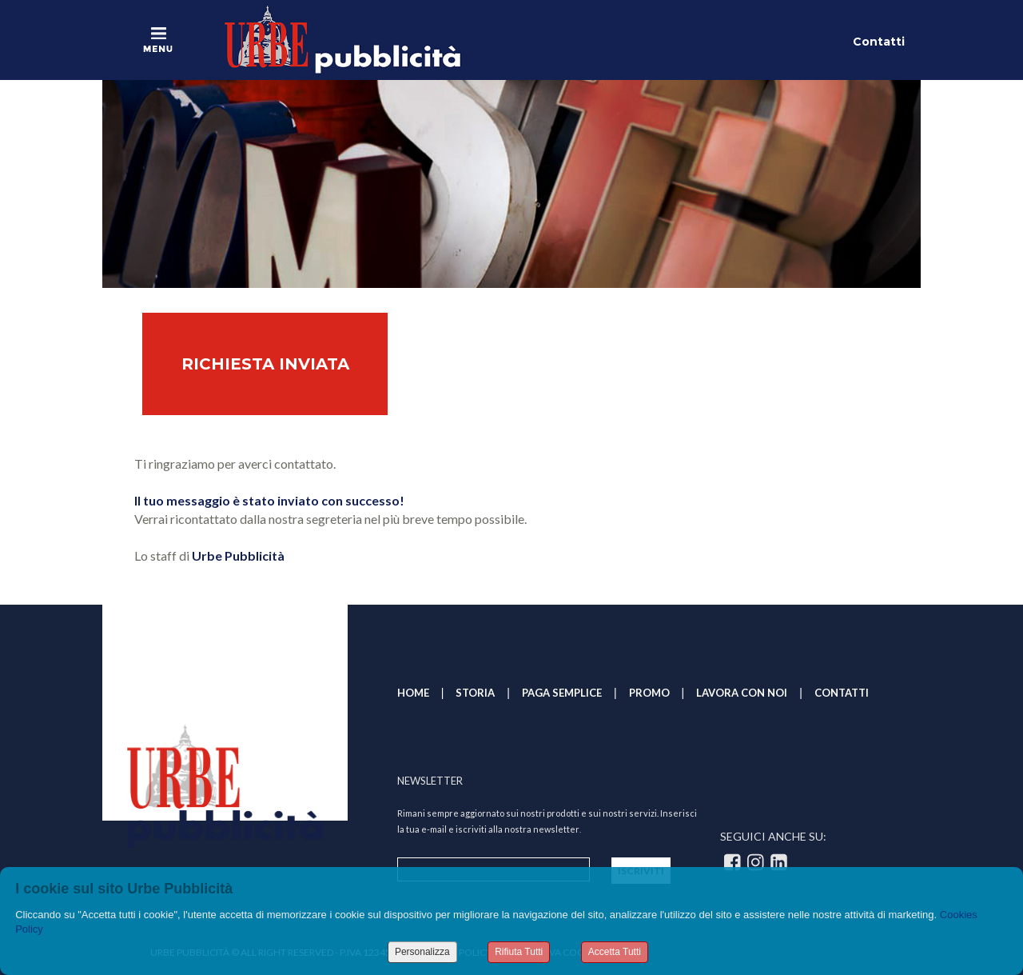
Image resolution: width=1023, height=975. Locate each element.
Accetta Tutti (614, 951)
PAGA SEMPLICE (562, 692)
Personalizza (422, 951)
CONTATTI (841, 692)
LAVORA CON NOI (741, 692)
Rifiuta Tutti (519, 951)
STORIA (475, 692)
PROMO (649, 692)
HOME (413, 692)
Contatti (879, 41)
